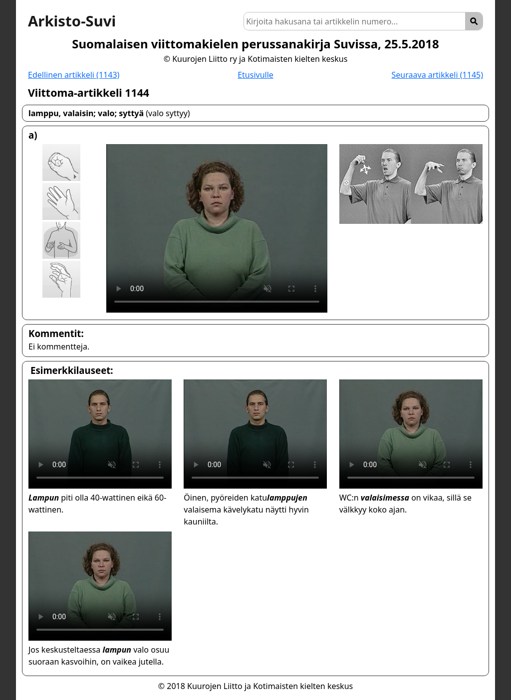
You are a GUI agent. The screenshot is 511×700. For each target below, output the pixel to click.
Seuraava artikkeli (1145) (437, 74)
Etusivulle (255, 74)
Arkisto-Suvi (72, 21)
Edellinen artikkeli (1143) (73, 74)
